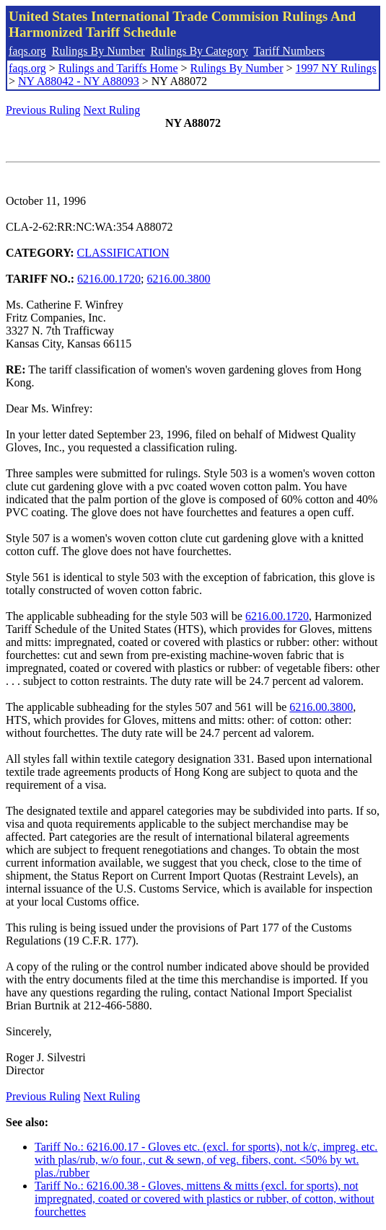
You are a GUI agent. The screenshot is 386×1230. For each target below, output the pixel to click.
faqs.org (27, 51)
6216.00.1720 (109, 279)
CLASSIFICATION (123, 253)
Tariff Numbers (289, 51)
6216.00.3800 (179, 279)
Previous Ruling (43, 110)
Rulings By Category (199, 51)
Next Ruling (112, 110)
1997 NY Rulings (336, 68)
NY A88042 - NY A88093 (78, 81)
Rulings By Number (98, 51)
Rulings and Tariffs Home (118, 68)
